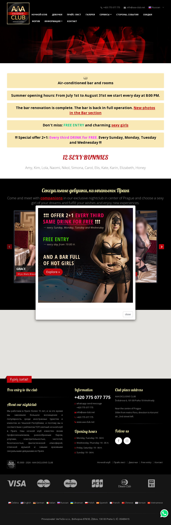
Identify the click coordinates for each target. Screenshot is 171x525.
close (128, 314)
